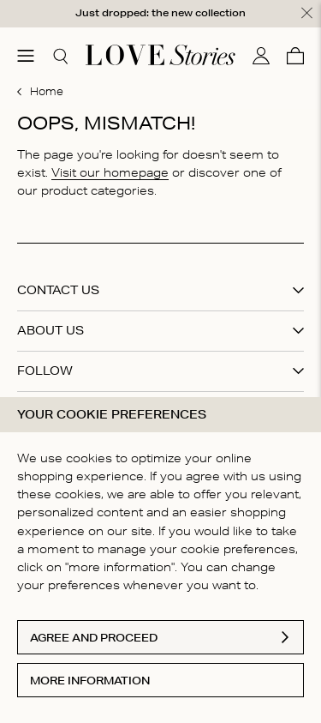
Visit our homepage (110, 171)
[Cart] (295, 55)
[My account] (261, 55)
